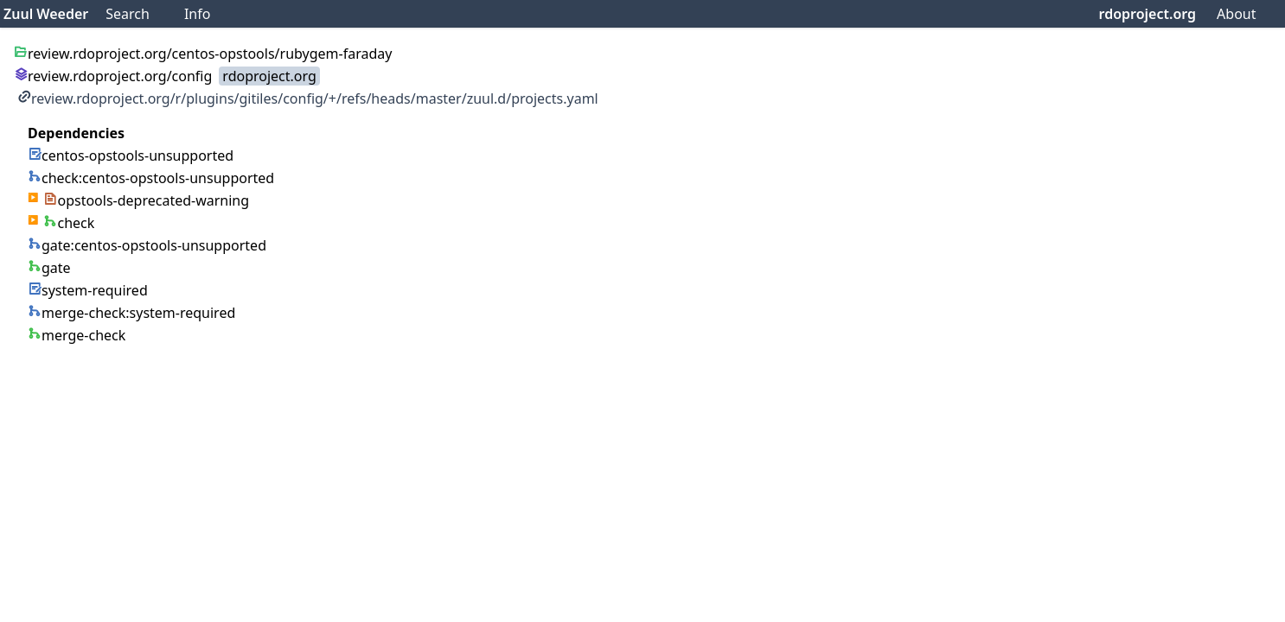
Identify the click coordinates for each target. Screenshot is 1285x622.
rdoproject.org (1148, 13)
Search (127, 13)
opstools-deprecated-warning (146, 200)
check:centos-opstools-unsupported (151, 177)
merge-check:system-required (131, 312)
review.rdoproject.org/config (113, 76)
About (1236, 13)
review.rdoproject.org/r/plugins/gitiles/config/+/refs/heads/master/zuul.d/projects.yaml (307, 98)
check (68, 222)
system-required (88, 290)
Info (197, 13)
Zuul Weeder (45, 13)
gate (49, 267)
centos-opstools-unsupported (130, 155)
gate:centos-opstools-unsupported (147, 245)
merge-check (76, 335)
